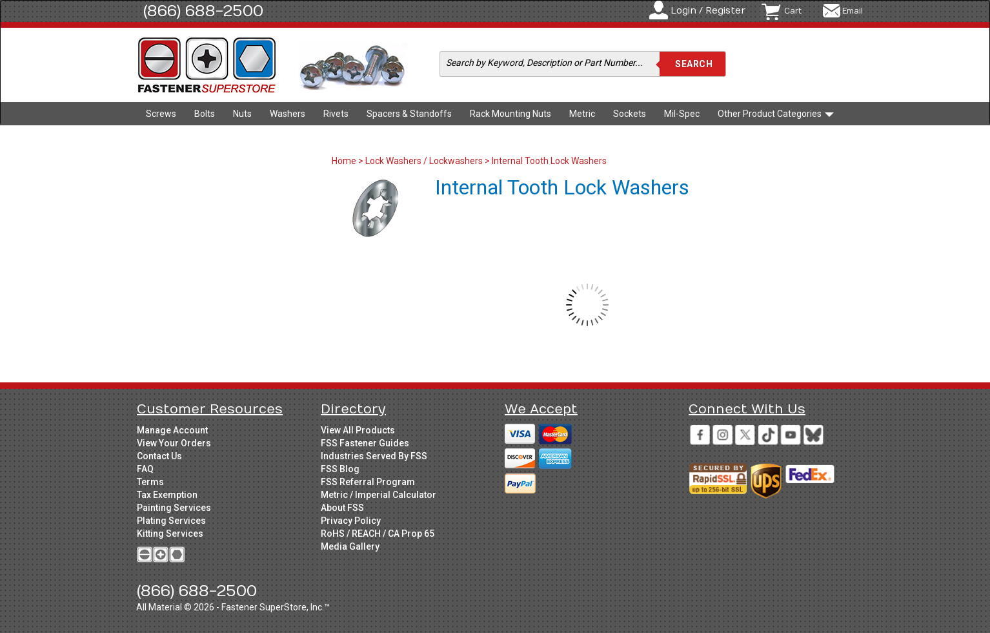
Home (345, 161)
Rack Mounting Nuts (510, 114)
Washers (287, 114)
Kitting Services (170, 533)
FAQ (145, 469)
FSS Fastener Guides (365, 443)
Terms (150, 482)
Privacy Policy (351, 520)
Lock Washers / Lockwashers (424, 161)
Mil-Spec (682, 114)
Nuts (242, 114)
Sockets (629, 114)
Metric (582, 114)
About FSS (342, 508)
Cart (793, 11)
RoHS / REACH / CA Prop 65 (377, 533)
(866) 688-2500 (203, 11)
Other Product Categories (776, 114)
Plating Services (171, 520)
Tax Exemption (167, 495)
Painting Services (174, 508)
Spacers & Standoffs (409, 114)
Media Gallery (350, 546)
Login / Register (708, 10)
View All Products (358, 430)
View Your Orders (174, 443)
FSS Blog (340, 469)
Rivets (336, 114)
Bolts (204, 114)
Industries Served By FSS (374, 456)
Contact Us (159, 456)
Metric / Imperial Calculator (378, 495)
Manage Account (172, 430)
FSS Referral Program (368, 482)
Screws (161, 114)
